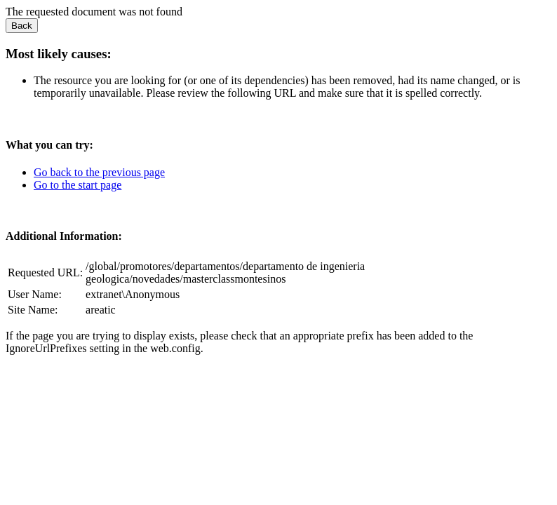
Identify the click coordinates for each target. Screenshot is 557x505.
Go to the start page (77, 185)
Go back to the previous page (99, 172)
